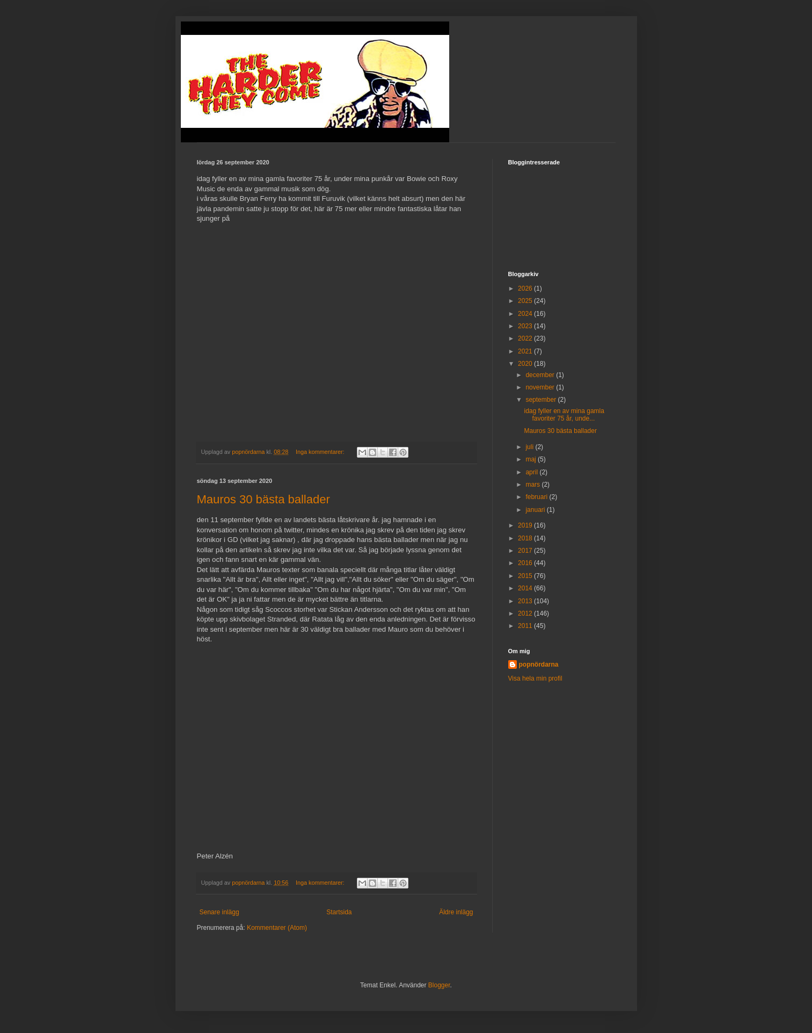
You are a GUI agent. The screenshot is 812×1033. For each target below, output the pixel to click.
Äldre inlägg (456, 912)
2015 (526, 576)
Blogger (439, 985)
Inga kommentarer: (321, 452)
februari (537, 497)
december (540, 375)
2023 (526, 326)
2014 (526, 588)
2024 (526, 313)
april (532, 472)
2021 (526, 351)
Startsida (339, 912)
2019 (526, 525)
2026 (526, 288)
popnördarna (539, 664)
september (541, 399)
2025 (526, 301)
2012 (526, 613)
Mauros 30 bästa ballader (263, 499)
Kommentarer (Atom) (277, 927)
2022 (526, 338)
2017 (526, 550)
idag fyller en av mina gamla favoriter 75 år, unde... (564, 414)
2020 (526, 363)
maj (531, 459)
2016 (526, 563)
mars (533, 484)
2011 (526, 626)
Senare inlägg (219, 912)
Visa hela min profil (535, 678)
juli (530, 447)
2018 (526, 538)
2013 (526, 601)
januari (535, 510)
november (540, 387)
